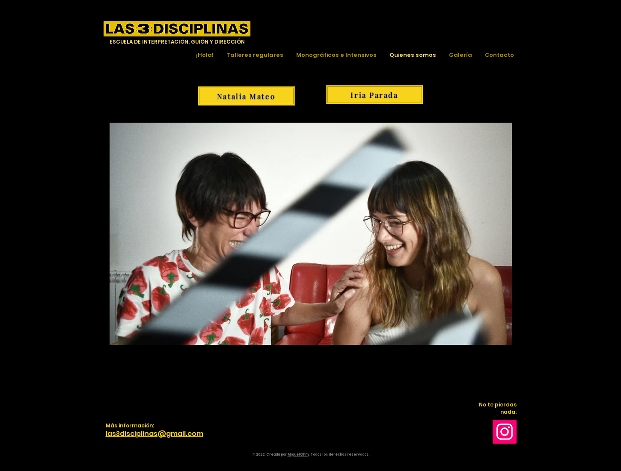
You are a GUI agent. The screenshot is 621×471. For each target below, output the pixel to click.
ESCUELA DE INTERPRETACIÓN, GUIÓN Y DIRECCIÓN (177, 41)
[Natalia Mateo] (246, 96)
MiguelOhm (298, 454)
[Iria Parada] (374, 94)
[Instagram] (505, 432)
